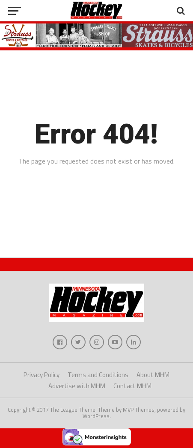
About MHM (153, 375)
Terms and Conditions (98, 375)
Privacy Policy (41, 375)
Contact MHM (132, 386)
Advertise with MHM (76, 386)
